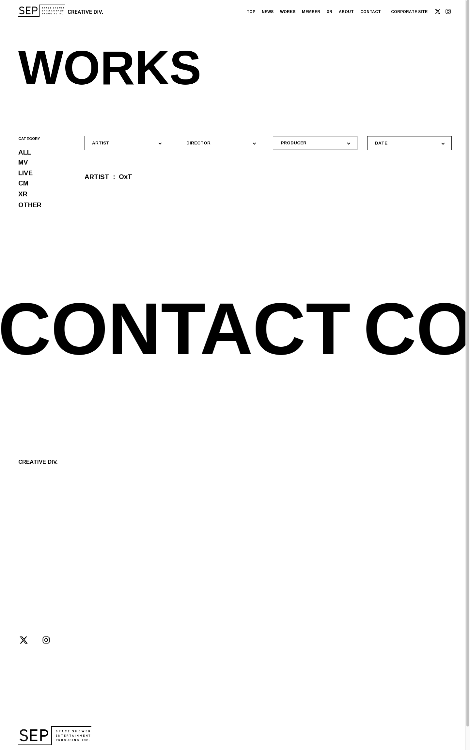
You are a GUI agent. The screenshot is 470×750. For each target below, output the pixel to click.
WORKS (287, 11)
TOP (250, 11)
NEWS (268, 11)
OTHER (29, 209)
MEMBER (311, 11)
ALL (24, 152)
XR (329, 11)
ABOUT (346, 11)
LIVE (25, 174)
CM (23, 185)
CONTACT (370, 11)
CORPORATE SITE (409, 11)
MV (23, 163)
